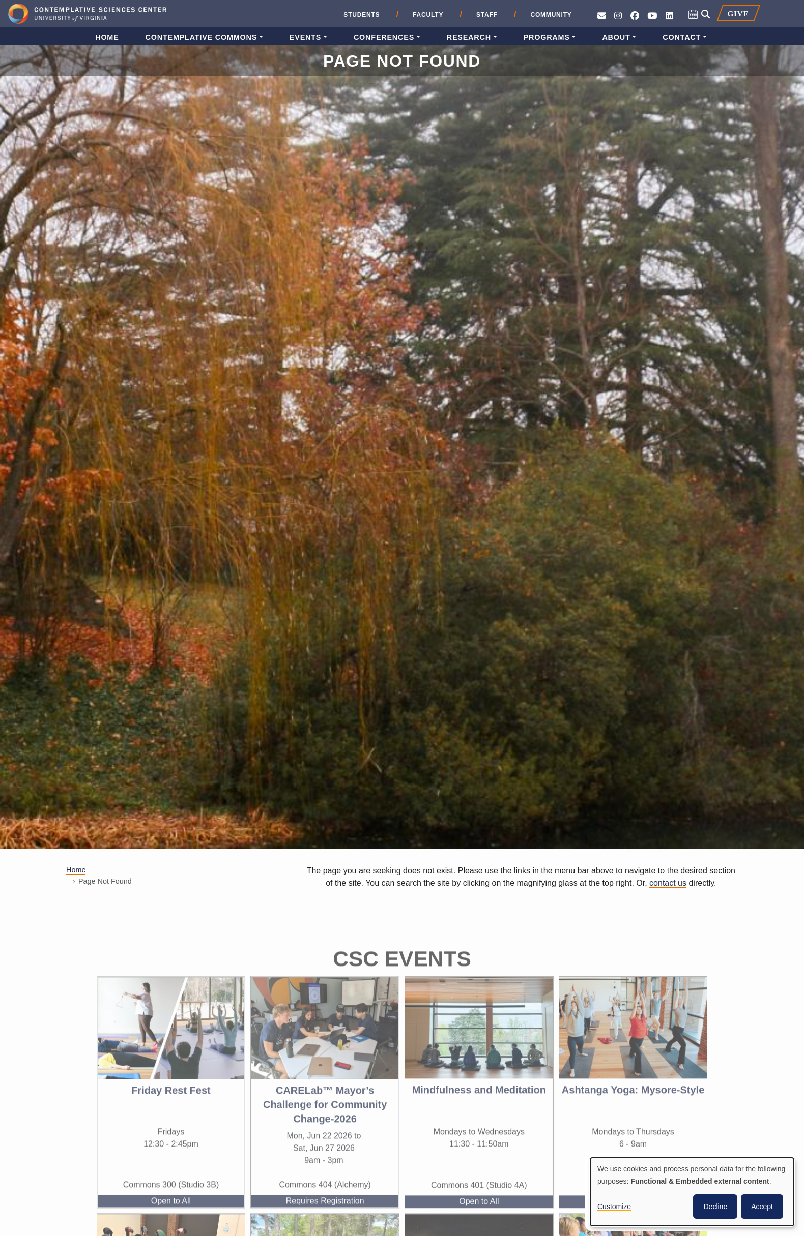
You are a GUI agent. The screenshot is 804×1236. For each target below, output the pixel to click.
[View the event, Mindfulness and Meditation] (479, 1045)
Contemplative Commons (201, 37)
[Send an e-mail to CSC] (601, 16)
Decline (715, 1206)
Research (469, 37)
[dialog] (692, 1192)
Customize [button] (614, 1206)
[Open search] (705, 14)
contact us (667, 883)
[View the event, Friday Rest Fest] (171, 1045)
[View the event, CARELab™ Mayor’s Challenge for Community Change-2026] (324, 1045)
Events (305, 37)
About (616, 37)
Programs (547, 37)
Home (107, 37)
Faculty (428, 14)
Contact (682, 37)
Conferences (384, 37)
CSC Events (402, 976)
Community (550, 14)
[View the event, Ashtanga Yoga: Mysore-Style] (633, 1045)
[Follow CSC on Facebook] (634, 16)
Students (361, 14)
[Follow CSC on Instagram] (618, 16)
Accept (762, 1206)
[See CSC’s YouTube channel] (652, 16)
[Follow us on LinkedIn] (669, 16)
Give (738, 13)
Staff (487, 14)
